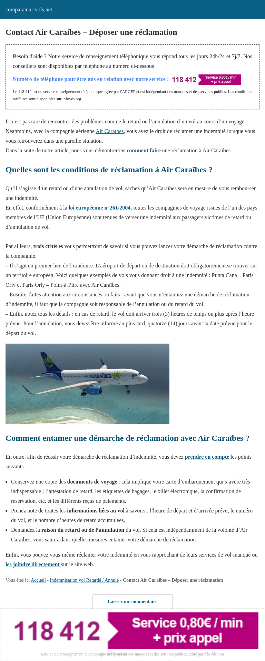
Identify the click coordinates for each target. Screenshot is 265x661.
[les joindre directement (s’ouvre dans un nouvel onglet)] (33, 564)
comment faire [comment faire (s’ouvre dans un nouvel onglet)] (144, 150)
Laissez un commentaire (132, 601)
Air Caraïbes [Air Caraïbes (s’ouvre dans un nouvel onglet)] (110, 131)
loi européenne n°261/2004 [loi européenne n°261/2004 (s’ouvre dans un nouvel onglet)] (99, 208)
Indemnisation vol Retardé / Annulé (84, 580)
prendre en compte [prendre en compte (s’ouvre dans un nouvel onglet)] (207, 457)
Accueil (38, 580)
